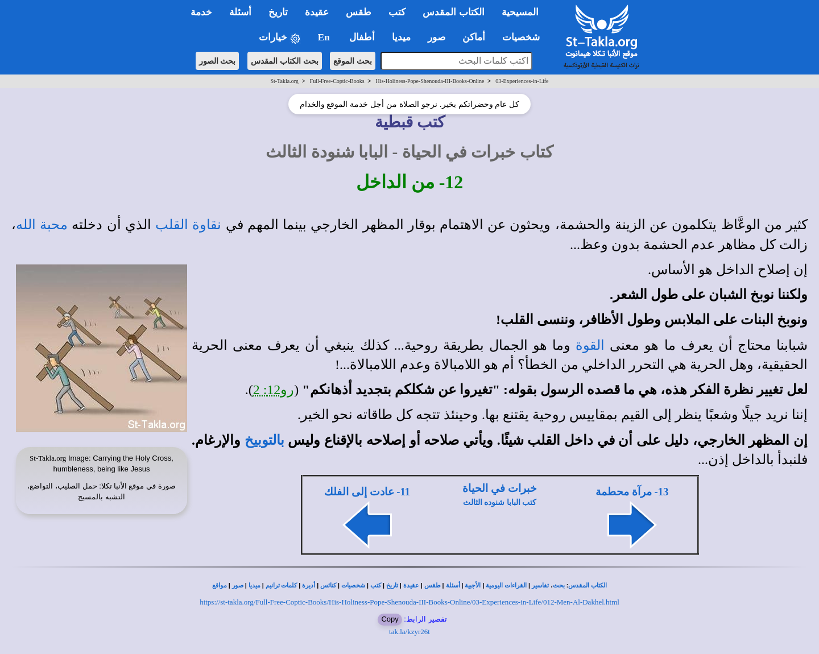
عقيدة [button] (317, 12)
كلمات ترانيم (281, 585)
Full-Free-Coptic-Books (337, 81)
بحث (559, 585)
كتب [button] (397, 12)
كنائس (328, 585)
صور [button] (436, 37)
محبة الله (42, 224)
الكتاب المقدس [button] (453, 12)
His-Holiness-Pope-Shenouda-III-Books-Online (429, 81)
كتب (375, 585)
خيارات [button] (280, 38)
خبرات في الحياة (499, 488)
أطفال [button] (362, 37)
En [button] (325, 37)
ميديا (254, 585)
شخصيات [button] (524, 37)
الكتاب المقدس (587, 585)
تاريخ (392, 585)
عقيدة (411, 585)
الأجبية (473, 585)
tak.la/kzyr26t (409, 631)
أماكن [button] (473, 37)
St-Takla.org (284, 81)
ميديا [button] (401, 37)
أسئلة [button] (240, 12)
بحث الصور (217, 60)
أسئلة (453, 585)
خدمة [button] (201, 12)
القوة (590, 345)
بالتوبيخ (264, 440)
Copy (389, 619)
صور (237, 585)
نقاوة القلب (188, 224)
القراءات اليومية (506, 585)
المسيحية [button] (520, 12)
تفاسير (540, 585)
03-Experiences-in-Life (521, 81)
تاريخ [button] (278, 12)
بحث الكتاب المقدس (284, 60)
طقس (432, 585)
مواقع (219, 585)
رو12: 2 (274, 389)
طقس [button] (358, 12)
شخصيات (353, 585)
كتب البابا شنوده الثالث (500, 502)
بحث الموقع (352, 60)
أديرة (308, 585)
